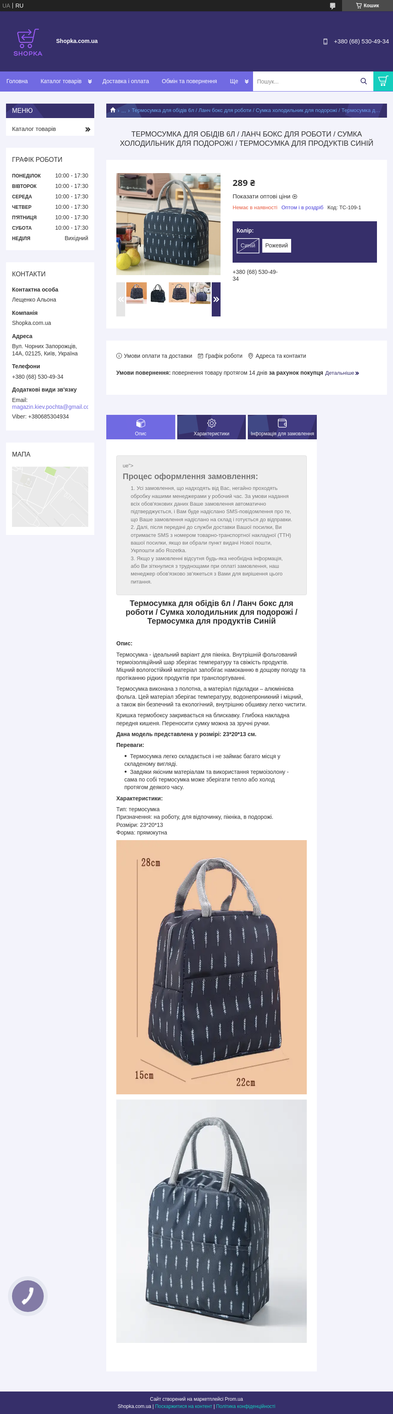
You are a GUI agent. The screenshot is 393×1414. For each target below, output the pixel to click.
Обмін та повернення (189, 81)
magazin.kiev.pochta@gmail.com (53, 407)
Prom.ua (234, 1399)
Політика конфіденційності (246, 1406)
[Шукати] (363, 81)
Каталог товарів (61, 81)
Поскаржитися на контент (183, 1406)
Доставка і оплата (125, 81)
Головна (17, 81)
